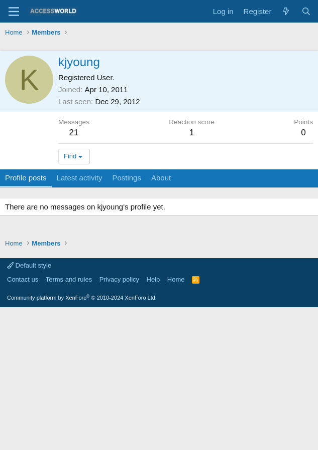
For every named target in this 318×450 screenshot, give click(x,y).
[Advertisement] (161, 115)
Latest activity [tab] (79, 320)
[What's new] (286, 11)
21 (74, 275)
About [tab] (161, 320)
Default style (29, 408)
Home (176, 422)
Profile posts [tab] (26, 320)
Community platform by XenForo (82, 440)
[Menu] (14, 12)
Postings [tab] (126, 320)
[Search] (306, 11)
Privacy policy (119, 422)
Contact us (22, 422)
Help (153, 422)
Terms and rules (69, 422)
